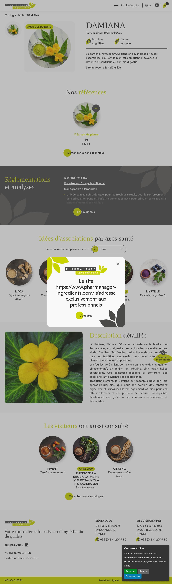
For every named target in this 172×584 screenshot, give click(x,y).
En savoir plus (133, 576)
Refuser (144, 571)
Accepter (130, 571)
